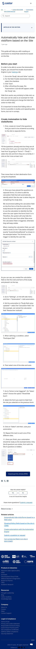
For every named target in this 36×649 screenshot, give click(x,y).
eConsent (4, 574)
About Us (4, 607)
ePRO (3, 572)
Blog (2, 595)
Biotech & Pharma (7, 580)
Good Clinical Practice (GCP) (10, 628)
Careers (3, 609)
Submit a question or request (14, 535)
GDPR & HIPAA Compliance (9, 631)
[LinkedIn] (7, 481)
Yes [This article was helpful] (13, 493)
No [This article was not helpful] (23, 493)
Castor (3, 9)
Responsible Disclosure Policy (10, 626)
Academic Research (7, 584)
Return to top (7, 509)
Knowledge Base (6, 599)
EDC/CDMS (7, 11)
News (3, 611)
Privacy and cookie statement (10, 624)
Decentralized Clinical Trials (9, 576)
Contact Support (6, 613)
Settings (15, 72)
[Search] (15, 16)
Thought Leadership (7, 593)
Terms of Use (5, 622)
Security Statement (7, 633)
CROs (3, 582)
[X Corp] (5, 481)
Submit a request (26, 502)
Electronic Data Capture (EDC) (10, 570)
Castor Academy (6, 597)
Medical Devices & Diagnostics (10, 578)
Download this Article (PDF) (18, 474)
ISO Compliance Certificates (10, 629)
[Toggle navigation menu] (30, 3)
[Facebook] (2, 481)
